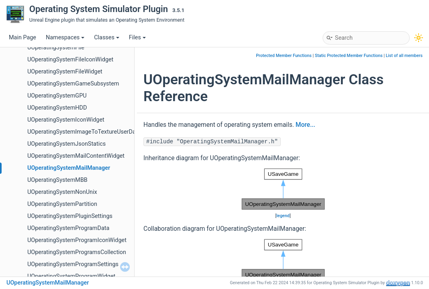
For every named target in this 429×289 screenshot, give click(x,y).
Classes (106, 37)
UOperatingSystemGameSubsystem (73, 83)
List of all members (404, 55)
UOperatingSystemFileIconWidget (70, 59)
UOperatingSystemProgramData (68, 228)
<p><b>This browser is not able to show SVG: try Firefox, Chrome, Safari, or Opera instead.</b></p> (283, 189)
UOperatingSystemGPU (57, 95)
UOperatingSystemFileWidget (64, 71)
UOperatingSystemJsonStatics (66, 143)
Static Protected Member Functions (349, 55)
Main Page (22, 37)
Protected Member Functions (284, 55)
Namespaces (65, 37)
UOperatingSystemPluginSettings (69, 216)
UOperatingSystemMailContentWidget (76, 156)
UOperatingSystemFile (55, 47)
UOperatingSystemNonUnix (62, 192)
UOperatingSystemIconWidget (65, 119)
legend (283, 215)
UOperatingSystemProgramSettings (72, 264)
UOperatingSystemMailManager (68, 168)
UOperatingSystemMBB (57, 180)
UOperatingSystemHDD (57, 107)
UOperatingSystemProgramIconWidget (77, 240)
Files (137, 37)
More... (305, 124)
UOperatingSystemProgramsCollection (76, 252)
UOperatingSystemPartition (62, 204)
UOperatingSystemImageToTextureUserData (84, 131)
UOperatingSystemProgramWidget (71, 276)
